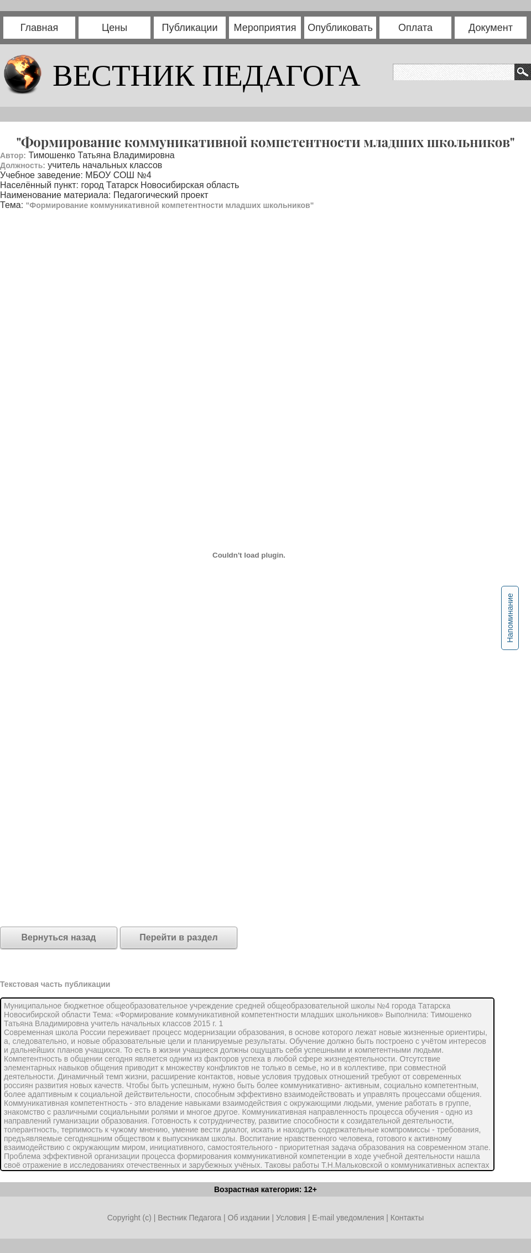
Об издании (249, 1217)
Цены (114, 27)
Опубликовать (340, 27)
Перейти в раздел (178, 937)
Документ (490, 27)
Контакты (407, 1217)
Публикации (190, 27)
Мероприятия (265, 27)
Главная (39, 27)
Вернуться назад (59, 937)
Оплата (415, 27)
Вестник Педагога (190, 1217)
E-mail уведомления (348, 1217)
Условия (292, 1217)
